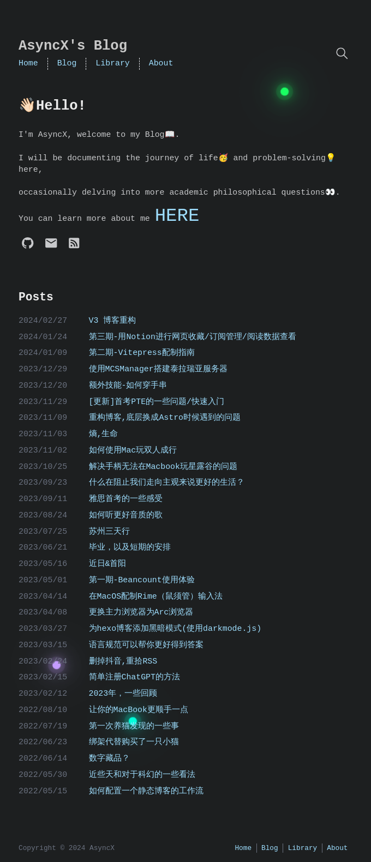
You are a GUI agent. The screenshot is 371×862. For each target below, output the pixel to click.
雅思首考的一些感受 (126, 499)
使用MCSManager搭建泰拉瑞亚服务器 (158, 369)
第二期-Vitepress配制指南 (142, 352)
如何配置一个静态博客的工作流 (146, 791)
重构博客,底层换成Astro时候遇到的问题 (165, 417)
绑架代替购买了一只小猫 (134, 742)
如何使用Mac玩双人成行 (133, 450)
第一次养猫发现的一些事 (134, 726)
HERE (177, 216)
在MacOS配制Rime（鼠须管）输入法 (156, 596)
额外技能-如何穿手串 (128, 385)
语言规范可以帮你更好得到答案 (146, 645)
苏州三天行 (109, 531)
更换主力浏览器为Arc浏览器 (141, 612)
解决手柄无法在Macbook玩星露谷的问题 (163, 466)
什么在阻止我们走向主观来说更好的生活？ (166, 482)
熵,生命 (103, 434)
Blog (67, 63)
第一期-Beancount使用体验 (142, 580)
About (161, 63)
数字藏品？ (109, 758)
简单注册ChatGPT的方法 (134, 677)
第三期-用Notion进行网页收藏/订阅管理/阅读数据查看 (192, 337)
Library (112, 63)
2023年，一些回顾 (123, 693)
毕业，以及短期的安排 (130, 547)
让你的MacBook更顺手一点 (138, 710)
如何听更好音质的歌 (126, 515)
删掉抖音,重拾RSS (123, 661)
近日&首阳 (108, 563)
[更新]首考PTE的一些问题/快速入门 (157, 401)
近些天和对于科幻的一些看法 (142, 774)
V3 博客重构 (112, 320)
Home (28, 63)
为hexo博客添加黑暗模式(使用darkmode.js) (175, 628)
